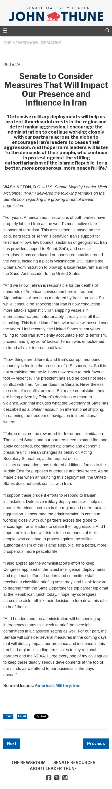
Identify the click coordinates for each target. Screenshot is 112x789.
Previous (96, 743)
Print (8, 716)
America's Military (53, 685)
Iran (76, 685)
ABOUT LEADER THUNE (53, 768)
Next (12, 743)
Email (22, 716)
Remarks (51, 43)
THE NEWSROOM (20, 43)
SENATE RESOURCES (74, 762)
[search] (107, 30)
